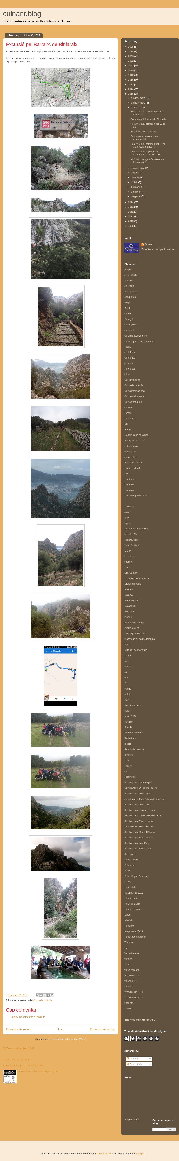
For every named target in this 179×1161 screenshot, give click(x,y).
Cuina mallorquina (134, 396)
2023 (131, 56)
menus (128, 617)
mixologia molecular (135, 633)
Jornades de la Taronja (136, 578)
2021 (131, 65)
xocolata (128, 1002)
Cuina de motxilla (42, 1000)
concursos (129, 368)
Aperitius (129, 286)
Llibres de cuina (132, 583)
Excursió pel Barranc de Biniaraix (148, 119)
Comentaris (134, 1064)
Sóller (127, 870)
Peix (126, 699)
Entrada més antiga (102, 1029)
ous (126, 677)
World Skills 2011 (133, 991)
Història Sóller (131, 539)
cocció (127, 346)
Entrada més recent (18, 1029)
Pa (125, 683)
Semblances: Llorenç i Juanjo (140, 810)
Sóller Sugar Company (136, 876)
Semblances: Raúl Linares (138, 837)
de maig (135, 177)
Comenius (129, 357)
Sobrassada (130, 865)
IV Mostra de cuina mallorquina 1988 (23, 1065)
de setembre (138, 168)
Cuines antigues (133, 401)
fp (125, 501)
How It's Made (132, 545)
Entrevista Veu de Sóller (143, 131)
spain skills (130, 887)
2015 (131, 93)
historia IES (130, 534)
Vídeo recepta (131, 975)
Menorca (129, 611)
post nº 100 (130, 716)
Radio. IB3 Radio (133, 732)
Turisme (128, 942)
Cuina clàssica (132, 379)
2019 (131, 75)
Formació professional (136, 495)
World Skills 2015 (133, 997)
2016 (131, 89)
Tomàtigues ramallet (135, 936)
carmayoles (130, 324)
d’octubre (136, 107)
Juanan (149, 244)
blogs (127, 302)
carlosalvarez (104, 1153)
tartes (127, 914)
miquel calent (131, 628)
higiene (128, 523)
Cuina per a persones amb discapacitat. (144, 138)
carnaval (129, 330)
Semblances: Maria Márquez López (143, 815)
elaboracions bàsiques (136, 434)
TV (126, 948)
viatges (128, 958)
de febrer (136, 191)
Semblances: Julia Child (137, 804)
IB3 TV (128, 550)
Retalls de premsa (134, 749)
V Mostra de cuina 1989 (18, 1048)
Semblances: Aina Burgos (138, 782)
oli (125, 672)
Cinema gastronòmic (135, 335)
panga (127, 688)
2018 (131, 79)
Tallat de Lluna (132, 903)
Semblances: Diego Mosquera (140, 787)
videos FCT (130, 980)
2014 (131, 202)
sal (126, 771)
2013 (131, 207)
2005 (131, 226)
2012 (131, 211)
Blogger (140, 1153)
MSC (127, 644)
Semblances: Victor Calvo (138, 848)
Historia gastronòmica (136, 528)
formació (129, 490)
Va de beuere (131, 953)
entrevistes (130, 451)
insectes (128, 556)
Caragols (129, 319)
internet (128, 561)
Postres (128, 721)
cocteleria (129, 352)
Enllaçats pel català (134, 440)
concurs (128, 363)
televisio (128, 920)
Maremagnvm (131, 600)
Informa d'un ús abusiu (140, 1019)
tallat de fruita (131, 898)
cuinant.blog (22, 14)
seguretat (129, 776)
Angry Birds (130, 275)
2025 (131, 46)
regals (127, 743)
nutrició (128, 666)
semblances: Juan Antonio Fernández (144, 799)
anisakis (128, 280)
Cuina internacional (134, 390)
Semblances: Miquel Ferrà (138, 821)
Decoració (129, 418)
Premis (128, 727)
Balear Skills (131, 291)
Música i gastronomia (135, 650)
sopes (127, 881)
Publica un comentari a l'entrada (28, 1016)
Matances (129, 606)
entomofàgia (131, 446)
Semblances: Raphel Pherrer (140, 832)
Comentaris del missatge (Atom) (69, 1039)
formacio (129, 484)
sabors (128, 765)
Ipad (126, 567)
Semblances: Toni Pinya (137, 843)
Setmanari (129, 854)
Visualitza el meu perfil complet (158, 249)
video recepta (131, 969)
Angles (128, 269)
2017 (131, 84)
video (127, 964)
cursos (127, 412)
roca (126, 760)
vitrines (128, 986)
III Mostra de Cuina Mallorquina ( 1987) (39, 1071)
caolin (127, 313)
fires (126, 473)
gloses (127, 512)
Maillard (128, 589)
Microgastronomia (134, 622)
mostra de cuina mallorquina (139, 639)
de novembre (138, 102)
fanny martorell (132, 468)
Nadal (127, 655)
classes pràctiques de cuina (139, 341)
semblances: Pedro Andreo (138, 826)
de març (136, 186)
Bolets (127, 308)
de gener (136, 196)
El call (127, 429)
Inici (60, 1029)
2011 (131, 216)
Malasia (128, 595)
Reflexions (130, 738)
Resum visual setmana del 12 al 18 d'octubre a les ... (147, 145)
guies (127, 517)
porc (126, 710)
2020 (131, 70)
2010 (131, 221)
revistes (128, 754)
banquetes (130, 297)
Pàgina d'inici (131, 1119)
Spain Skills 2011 (133, 892)
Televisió (129, 925)
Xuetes (128, 1008)
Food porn (129, 479)
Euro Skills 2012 (133, 462)
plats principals (132, 705)
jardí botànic (131, 572)
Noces (127, 661)
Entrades (133, 1058)
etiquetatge (130, 457)
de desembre (138, 98)
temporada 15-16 (133, 931)
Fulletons (129, 506)
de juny (135, 172)
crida (127, 374)
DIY (126, 423)
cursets (128, 407)
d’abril (134, 182)
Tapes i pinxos (132, 909)
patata (127, 694)
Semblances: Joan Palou (137, 793)
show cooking (131, 859)
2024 (131, 51)
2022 (131, 60)
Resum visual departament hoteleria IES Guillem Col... (146, 153)
